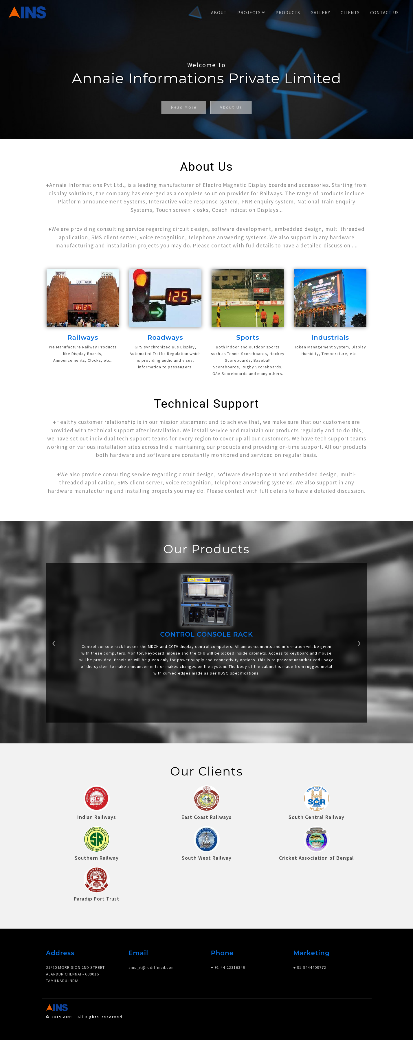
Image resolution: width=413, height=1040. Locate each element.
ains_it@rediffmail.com (152, 960)
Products (288, 12)
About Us (231, 108)
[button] (54, 639)
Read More (183, 108)
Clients (350, 12)
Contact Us (384, 12)
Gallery (320, 12)
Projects (251, 12)
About (219, 12)
